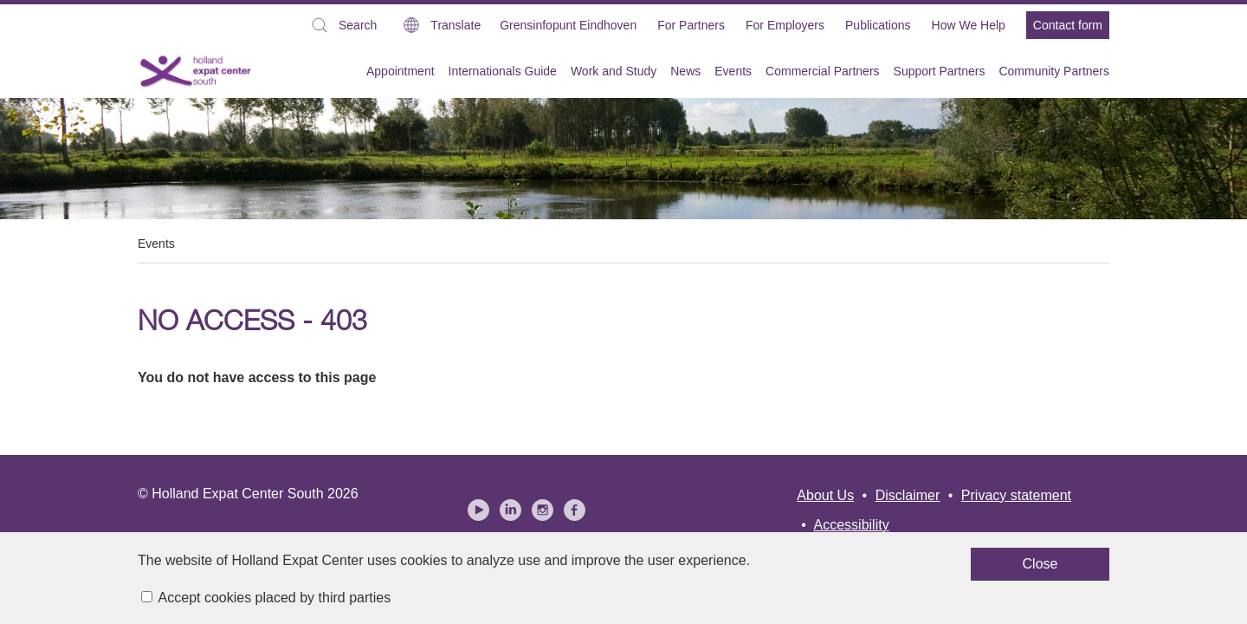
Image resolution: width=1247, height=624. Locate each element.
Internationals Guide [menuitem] (503, 71)
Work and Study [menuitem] (613, 71)
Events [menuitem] (733, 71)
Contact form (1067, 25)
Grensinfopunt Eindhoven (568, 25)
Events (156, 243)
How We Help (968, 25)
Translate (455, 25)
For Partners (691, 25)
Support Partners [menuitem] (939, 71)
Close (796, 570)
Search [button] (343, 27)
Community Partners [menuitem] (1053, 71)
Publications (878, 25)
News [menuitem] (685, 71)
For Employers (785, 25)
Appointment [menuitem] (400, 71)
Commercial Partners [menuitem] (822, 71)
